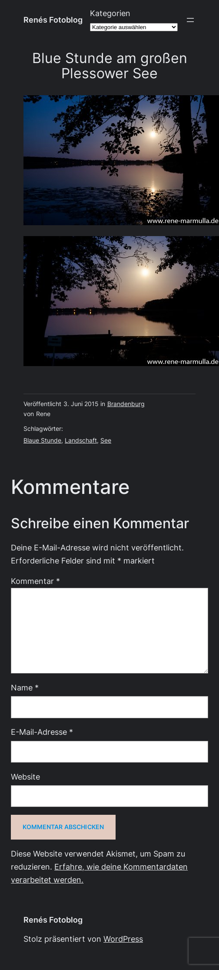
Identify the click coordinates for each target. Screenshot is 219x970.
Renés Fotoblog (53, 19)
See (105, 440)
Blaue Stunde (42, 440)
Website (25, 776)
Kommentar (35, 581)
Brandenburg (126, 403)
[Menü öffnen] (190, 20)
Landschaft (81, 440)
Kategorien (110, 13)
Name (25, 687)
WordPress (123, 938)
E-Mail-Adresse (42, 732)
